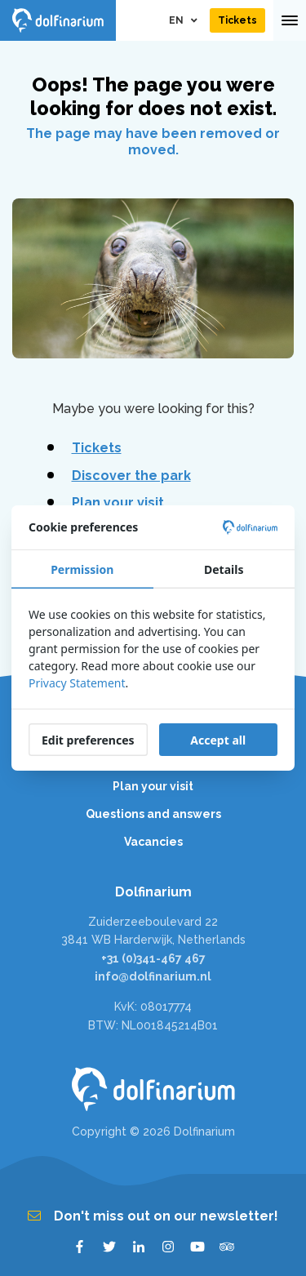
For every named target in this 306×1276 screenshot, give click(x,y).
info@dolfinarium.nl (153, 976)
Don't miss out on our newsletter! (153, 1216)
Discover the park (131, 475)
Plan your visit (118, 502)
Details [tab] (223, 569)
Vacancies (153, 841)
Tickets (97, 448)
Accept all (218, 740)
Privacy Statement (77, 683)
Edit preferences (88, 740)
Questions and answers (153, 813)
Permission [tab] (82, 569)
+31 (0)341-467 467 (153, 958)
